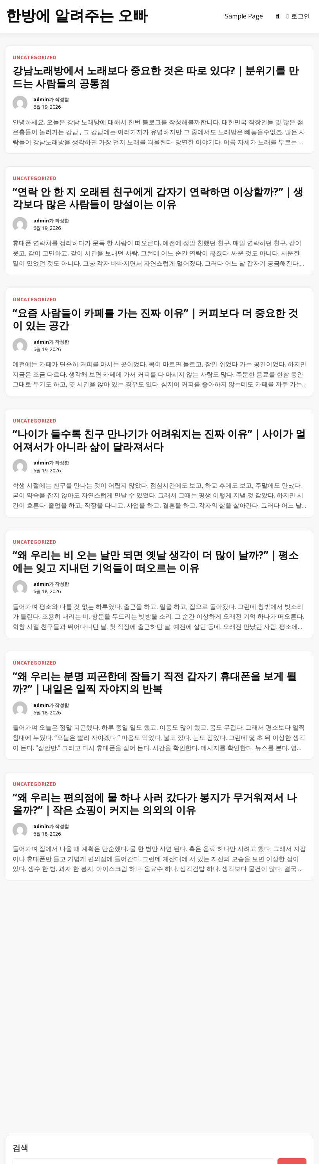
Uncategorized (34, 57)
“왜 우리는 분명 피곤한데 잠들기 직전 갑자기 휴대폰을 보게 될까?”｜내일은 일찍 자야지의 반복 (155, 682)
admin (41, 99)
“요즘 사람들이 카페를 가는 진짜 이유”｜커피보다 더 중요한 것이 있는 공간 (155, 319)
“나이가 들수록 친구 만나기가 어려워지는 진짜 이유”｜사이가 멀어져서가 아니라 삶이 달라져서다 (159, 440)
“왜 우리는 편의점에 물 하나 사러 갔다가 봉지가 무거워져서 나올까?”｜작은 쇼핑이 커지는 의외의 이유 (155, 803)
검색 (20, 1147)
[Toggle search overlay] (277, 16)
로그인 (298, 16)
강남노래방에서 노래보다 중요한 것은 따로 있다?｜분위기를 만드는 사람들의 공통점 (156, 76)
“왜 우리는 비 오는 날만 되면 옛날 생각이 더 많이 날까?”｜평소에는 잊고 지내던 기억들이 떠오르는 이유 (156, 561)
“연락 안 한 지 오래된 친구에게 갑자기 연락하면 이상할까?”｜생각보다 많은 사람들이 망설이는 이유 (158, 197)
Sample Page (244, 16)
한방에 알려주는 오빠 (77, 15)
